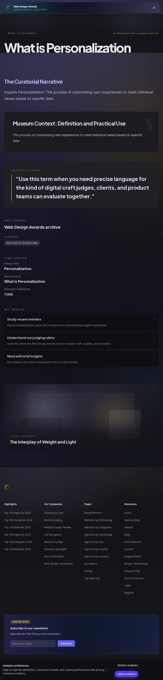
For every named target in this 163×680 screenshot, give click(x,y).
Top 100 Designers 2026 (18, 520)
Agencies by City (93, 542)
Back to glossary (20, 33)
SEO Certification (54, 556)
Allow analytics (126, 674)
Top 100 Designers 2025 (18, 542)
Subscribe (66, 643)
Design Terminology (136, 563)
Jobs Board (90, 563)
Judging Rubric (132, 556)
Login (127, 585)
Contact (128, 549)
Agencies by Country (96, 549)
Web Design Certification (58, 563)
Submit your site (53, 512)
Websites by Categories (97, 527)
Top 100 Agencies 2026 (17, 512)
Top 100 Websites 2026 (17, 527)
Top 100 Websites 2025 (17, 549)
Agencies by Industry (96, 556)
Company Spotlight (55, 549)
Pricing (88, 571)
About (127, 512)
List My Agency (53, 534)
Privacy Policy (132, 571)
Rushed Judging (53, 520)
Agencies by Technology (98, 534)
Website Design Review (57, 527)
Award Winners (93, 512)
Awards (128, 527)
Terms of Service (134, 578)
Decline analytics (128, 665)
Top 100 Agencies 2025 (17, 534)
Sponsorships (132, 520)
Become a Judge (53, 542)
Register (129, 592)
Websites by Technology (98, 520)
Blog (127, 534)
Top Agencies (92, 578)
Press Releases (132, 542)
